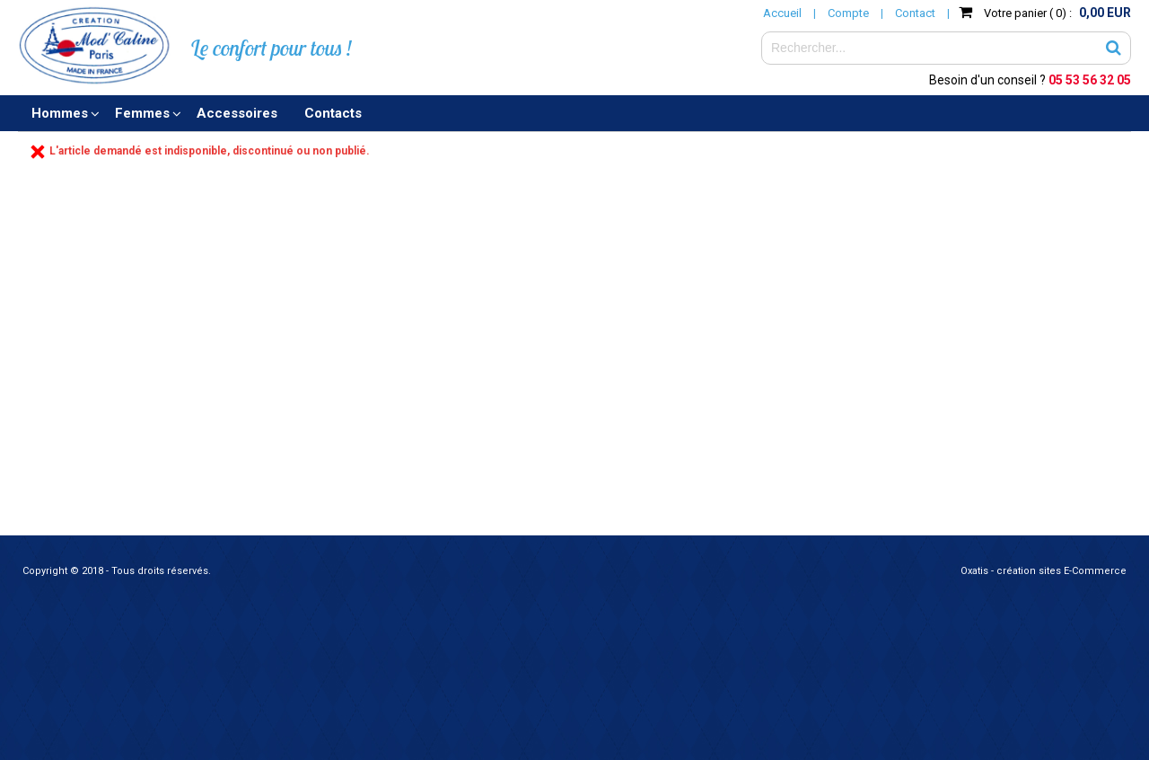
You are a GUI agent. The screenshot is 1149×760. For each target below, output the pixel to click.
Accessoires (237, 113)
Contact (915, 13)
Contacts (333, 113)
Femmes (142, 113)
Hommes (59, 113)
